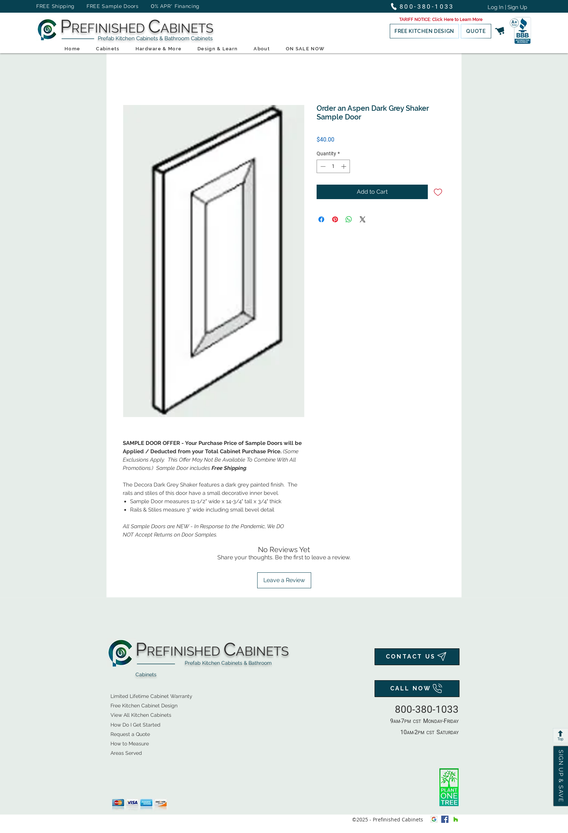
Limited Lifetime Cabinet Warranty (151, 696)
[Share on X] (362, 219)
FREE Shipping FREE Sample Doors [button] (91, 6)
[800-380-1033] (425, 6)
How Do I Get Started (135, 725)
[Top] (560, 735)
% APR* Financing (177, 6)
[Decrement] (322, 166)
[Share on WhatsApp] (348, 219)
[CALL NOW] (417, 688)
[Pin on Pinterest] (335, 219)
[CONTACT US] (417, 656)
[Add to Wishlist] (438, 192)
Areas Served (126, 753)
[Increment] (344, 166)
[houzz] (455, 819)
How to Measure (129, 743)
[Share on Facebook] (321, 219)
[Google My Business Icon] (434, 819)
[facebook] (444, 819)
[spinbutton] (333, 166)
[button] (441, 19)
